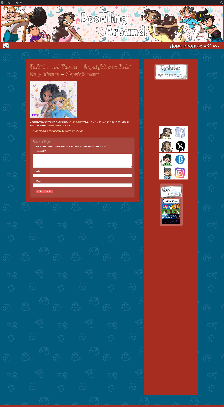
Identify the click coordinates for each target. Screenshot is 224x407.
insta (168, 173)
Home (176, 46)
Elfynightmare (74, 122)
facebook (168, 132)
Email (38, 181)
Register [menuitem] (18, 2)
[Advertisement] (171, 102)
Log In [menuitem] (9, 2)
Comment (40, 151)
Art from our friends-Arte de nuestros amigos (58, 131)
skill (168, 159)
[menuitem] (2, 2)
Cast (193, 46)
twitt (168, 146)
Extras (212, 46)
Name (38, 171)
